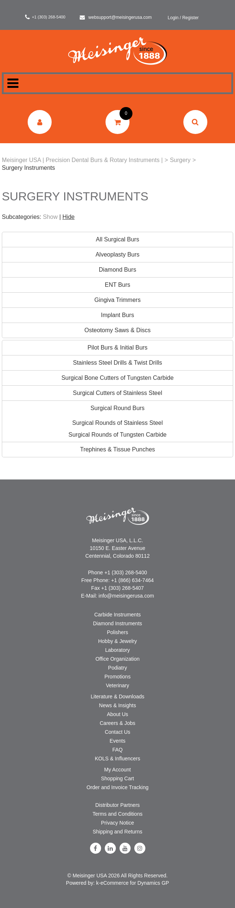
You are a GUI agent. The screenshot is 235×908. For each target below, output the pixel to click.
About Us (117, 714)
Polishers (117, 632)
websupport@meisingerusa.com (116, 17)
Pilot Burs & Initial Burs (117, 347)
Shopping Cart (117, 778)
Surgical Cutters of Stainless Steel (117, 393)
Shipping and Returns (117, 832)
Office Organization (118, 659)
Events (117, 741)
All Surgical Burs (117, 239)
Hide (68, 217)
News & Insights (117, 705)
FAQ (117, 750)
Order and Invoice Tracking (117, 787)
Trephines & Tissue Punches (117, 449)
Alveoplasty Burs (117, 254)
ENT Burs (117, 285)
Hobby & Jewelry (117, 641)
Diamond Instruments (117, 623)
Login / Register (183, 17)
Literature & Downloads (118, 696)
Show (50, 217)
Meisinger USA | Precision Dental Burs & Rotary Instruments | (82, 160)
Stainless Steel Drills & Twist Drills (117, 363)
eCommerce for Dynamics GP (134, 883)
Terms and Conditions (117, 814)
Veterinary (117, 685)
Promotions (117, 677)
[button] (117, 122)
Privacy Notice (117, 823)
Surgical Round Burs (117, 408)
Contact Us (117, 732)
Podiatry (117, 668)
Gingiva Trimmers (117, 300)
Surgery (180, 160)
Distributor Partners (117, 805)
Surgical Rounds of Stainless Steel (117, 423)
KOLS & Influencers (117, 758)
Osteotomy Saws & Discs (117, 330)
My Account (117, 770)
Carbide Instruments (117, 615)
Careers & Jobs (117, 723)
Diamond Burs (117, 269)
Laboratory (117, 650)
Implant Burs (117, 315)
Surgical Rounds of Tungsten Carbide (118, 434)
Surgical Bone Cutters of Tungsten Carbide (117, 378)
